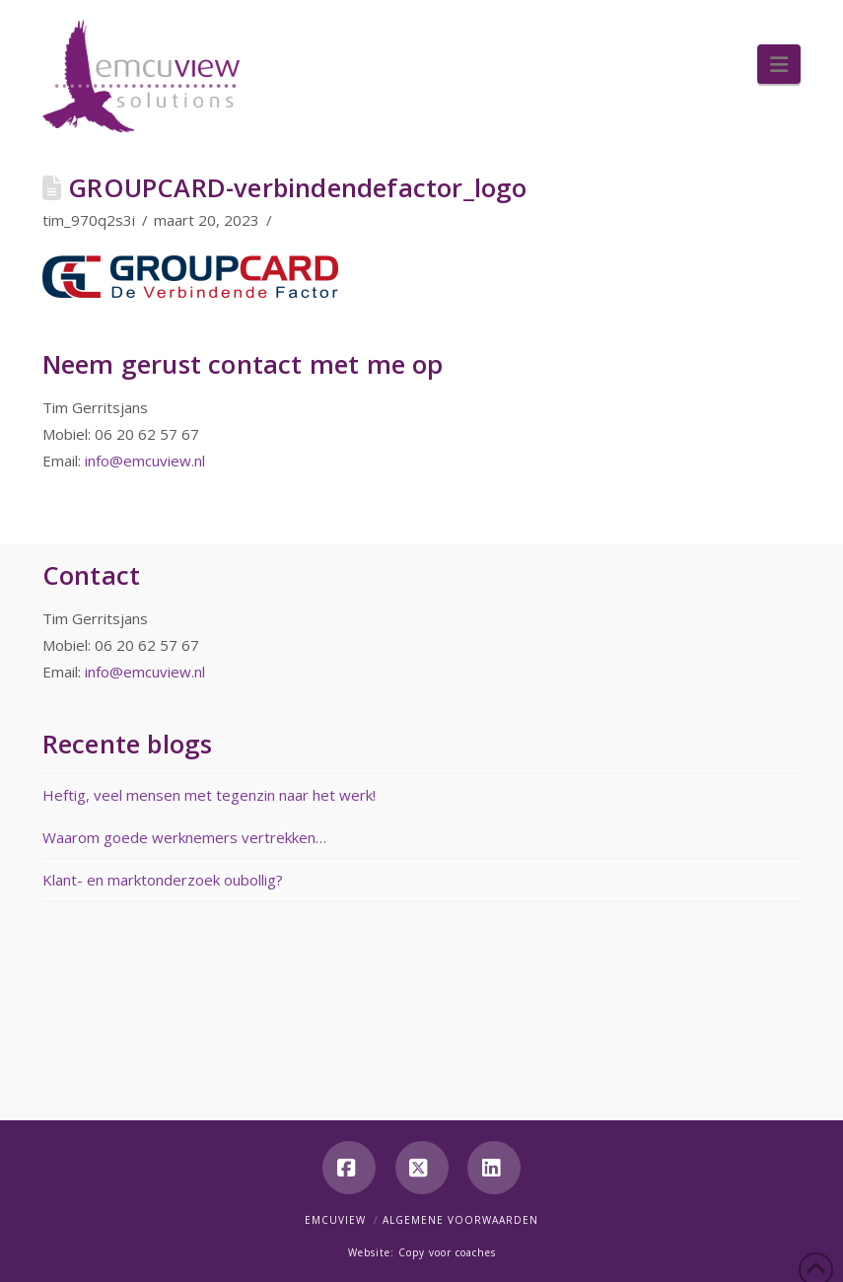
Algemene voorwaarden (460, 1220)
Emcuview (335, 1220)
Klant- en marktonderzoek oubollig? (162, 880)
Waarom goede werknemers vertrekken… (184, 837)
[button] (779, 64)
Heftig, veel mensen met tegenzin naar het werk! (209, 795)
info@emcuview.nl (145, 460)
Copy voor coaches (447, 1252)
